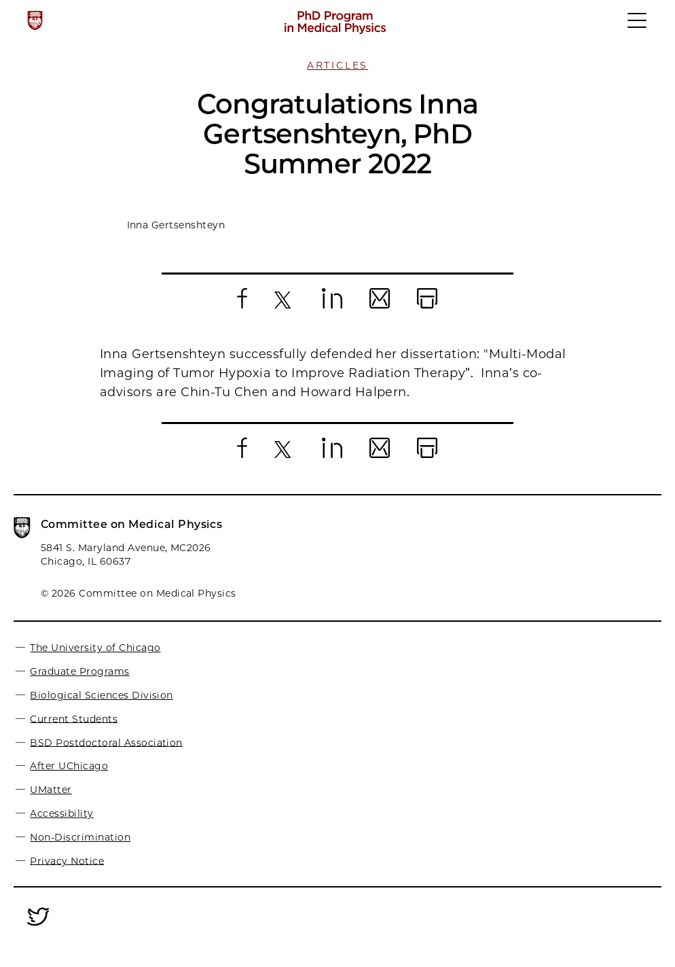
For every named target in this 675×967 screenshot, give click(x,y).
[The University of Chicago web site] (35, 20)
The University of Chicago (95, 647)
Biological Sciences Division (101, 695)
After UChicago (69, 766)
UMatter (50, 790)
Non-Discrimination (80, 837)
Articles (337, 65)
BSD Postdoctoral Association (106, 742)
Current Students (73, 718)
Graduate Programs (79, 671)
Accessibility (61, 813)
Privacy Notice (67, 860)
